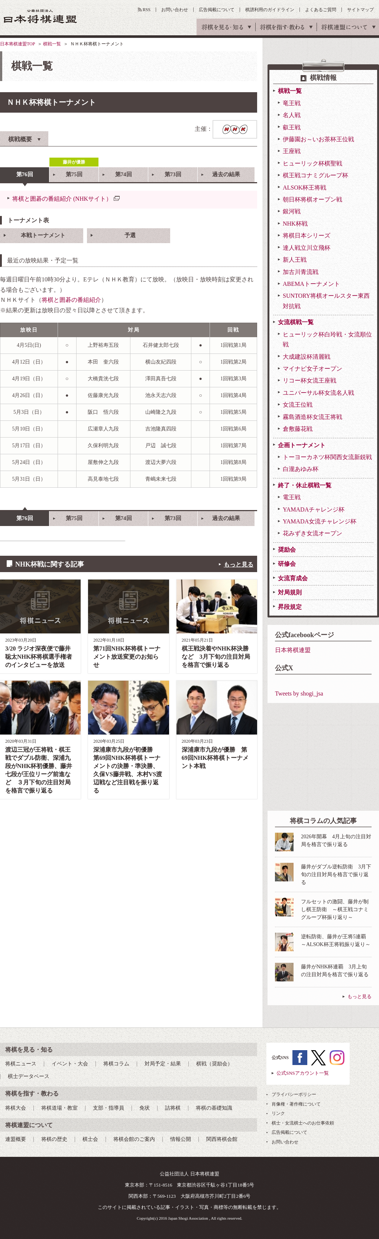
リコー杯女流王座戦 (309, 380)
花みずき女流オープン (312, 533)
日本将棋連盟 (293, 650)
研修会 (287, 564)
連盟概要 (15, 1139)
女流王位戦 (297, 404)
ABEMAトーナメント (311, 284)
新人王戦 (295, 259)
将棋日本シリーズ (306, 235)
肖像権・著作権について (296, 1104)
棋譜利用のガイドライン (269, 9)
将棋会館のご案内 (134, 1139)
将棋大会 (15, 1108)
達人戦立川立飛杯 (306, 248)
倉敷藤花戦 (297, 429)
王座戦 (292, 151)
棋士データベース (28, 1076)
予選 (130, 235)
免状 (144, 1108)
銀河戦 (292, 211)
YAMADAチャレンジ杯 (313, 509)
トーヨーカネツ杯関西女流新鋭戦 (327, 457)
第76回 (24, 174)
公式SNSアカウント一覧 (302, 1073)
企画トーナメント (301, 445)
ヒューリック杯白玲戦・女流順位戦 (327, 339)
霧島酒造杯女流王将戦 (312, 417)
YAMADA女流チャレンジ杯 (319, 521)
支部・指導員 (108, 1108)
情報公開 (180, 1139)
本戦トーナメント (43, 235)
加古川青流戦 (300, 272)
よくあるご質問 (320, 9)
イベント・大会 (70, 1064)
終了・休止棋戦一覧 (304, 485)
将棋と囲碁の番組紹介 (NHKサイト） (62, 199)
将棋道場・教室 (59, 1108)
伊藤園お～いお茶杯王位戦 (318, 139)
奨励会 (287, 549)
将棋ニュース (20, 1064)
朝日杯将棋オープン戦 (312, 199)
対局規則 (290, 592)
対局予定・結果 (163, 1064)
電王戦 (292, 497)
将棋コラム (116, 1064)
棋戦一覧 (52, 43)
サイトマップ (360, 9)
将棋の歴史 (54, 1139)
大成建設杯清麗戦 (306, 357)
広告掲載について (216, 9)
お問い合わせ (174, 9)
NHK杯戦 (295, 223)
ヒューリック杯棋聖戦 (312, 163)
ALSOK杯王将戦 (304, 187)
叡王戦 (292, 127)
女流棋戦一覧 (296, 322)
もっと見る (238, 564)
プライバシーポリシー (294, 1094)
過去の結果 (226, 174)
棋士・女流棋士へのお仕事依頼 (303, 1123)
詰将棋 (173, 1108)
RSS (146, 9)
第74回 (123, 174)
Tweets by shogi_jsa (299, 693)
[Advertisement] (323, 756)
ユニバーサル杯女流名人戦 (318, 393)
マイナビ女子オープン (312, 368)
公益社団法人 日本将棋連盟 (40, 16)
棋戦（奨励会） (214, 1064)
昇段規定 (290, 607)
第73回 (173, 174)
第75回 (74, 174)
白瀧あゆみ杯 (300, 469)
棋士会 (90, 1139)
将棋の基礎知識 (214, 1108)
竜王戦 (292, 103)
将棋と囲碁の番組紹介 (71, 300)
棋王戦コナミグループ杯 (315, 175)
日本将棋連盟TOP (17, 43)
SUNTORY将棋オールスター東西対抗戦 (326, 301)
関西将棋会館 (221, 1139)
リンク (278, 1113)
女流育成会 (293, 578)
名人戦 (292, 115)
